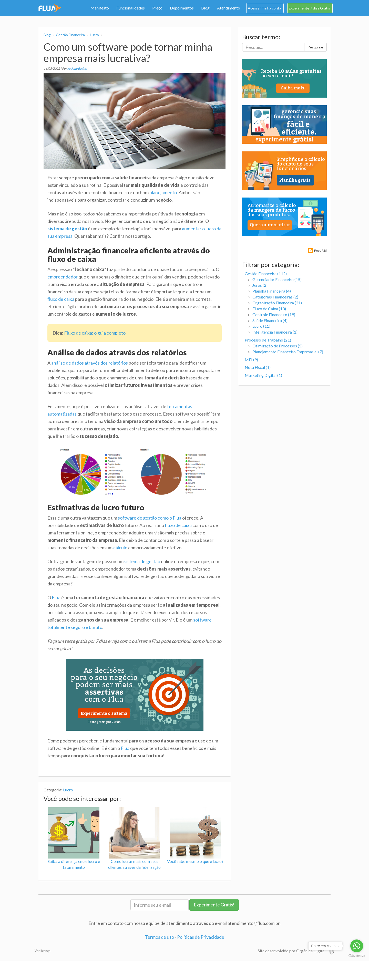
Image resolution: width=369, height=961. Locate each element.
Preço (157, 7)
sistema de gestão (142, 561)
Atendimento (228, 7)
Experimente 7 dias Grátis (309, 8)
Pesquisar (315, 47)
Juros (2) (260, 285)
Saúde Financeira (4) (270, 320)
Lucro (94, 35)
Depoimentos (182, 7)
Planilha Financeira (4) (271, 290)
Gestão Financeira (70, 35)
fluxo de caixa (60, 299)
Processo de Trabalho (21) (268, 339)
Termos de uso (159, 937)
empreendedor (62, 277)
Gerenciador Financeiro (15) (277, 279)
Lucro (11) (261, 326)
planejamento (163, 192)
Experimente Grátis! (214, 904)
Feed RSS (320, 250)
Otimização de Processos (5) (277, 345)
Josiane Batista (77, 68)
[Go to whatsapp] (356, 945)
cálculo (120, 547)
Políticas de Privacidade (200, 937)
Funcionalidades (130, 7)
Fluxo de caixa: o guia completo (95, 333)
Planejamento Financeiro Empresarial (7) (287, 351)
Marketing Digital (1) (263, 375)
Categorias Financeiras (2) (275, 296)
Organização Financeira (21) (277, 302)
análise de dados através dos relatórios (89, 363)
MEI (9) (251, 359)
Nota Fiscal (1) (258, 367)
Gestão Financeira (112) (266, 273)
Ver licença (42, 951)
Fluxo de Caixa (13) (269, 308)
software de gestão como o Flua (149, 518)
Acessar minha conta (264, 8)
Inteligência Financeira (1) (275, 331)
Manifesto (99, 7)
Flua (56, 597)
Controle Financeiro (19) (273, 314)
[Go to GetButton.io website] (356, 955)
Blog (205, 7)
